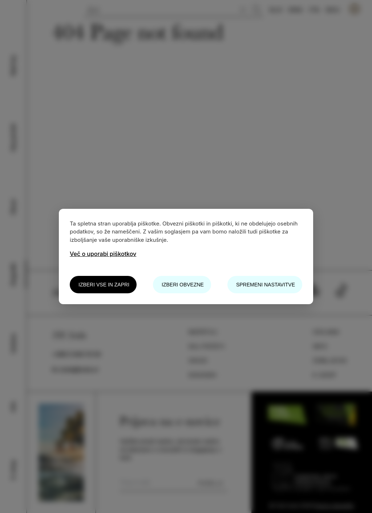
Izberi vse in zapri (103, 284)
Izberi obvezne (183, 284)
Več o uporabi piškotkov (103, 253)
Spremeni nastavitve (265, 284)
